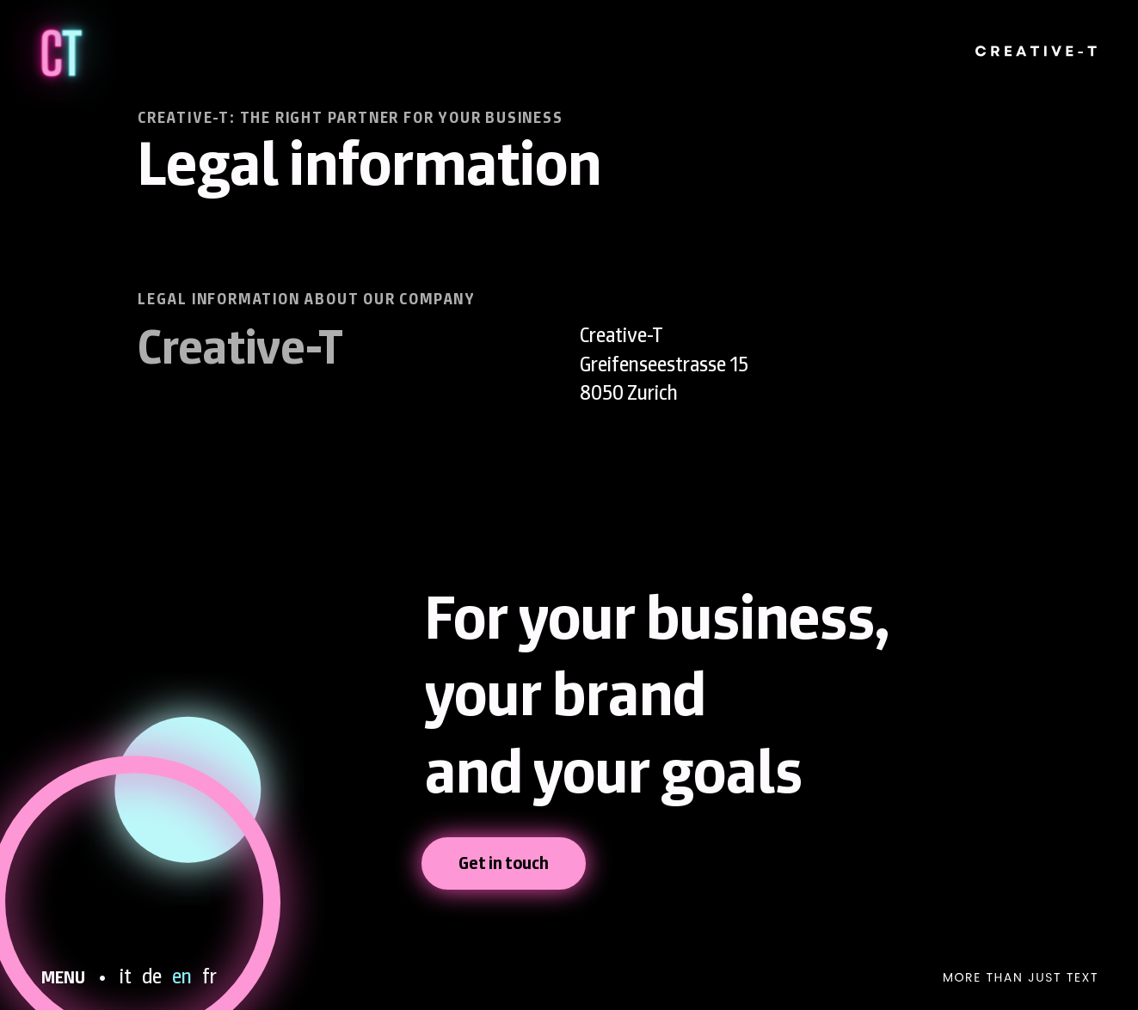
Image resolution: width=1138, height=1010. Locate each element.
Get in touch (503, 863)
